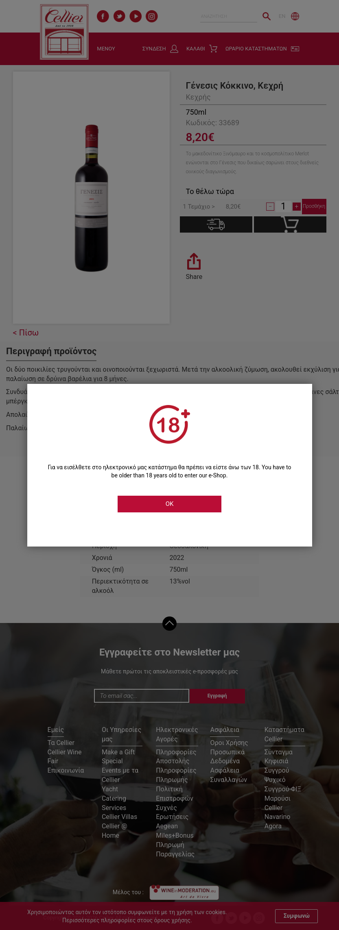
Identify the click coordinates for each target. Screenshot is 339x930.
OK (170, 503)
